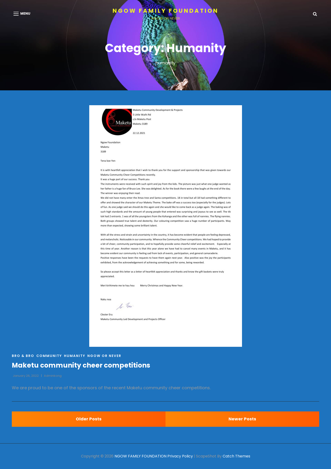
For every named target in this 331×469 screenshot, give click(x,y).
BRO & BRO (23, 355)
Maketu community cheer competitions (81, 365)
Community (49, 355)
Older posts (89, 419)
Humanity (74, 355)
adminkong (53, 375)
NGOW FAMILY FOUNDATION (166, 11)
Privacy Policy (180, 456)
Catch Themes (236, 456)
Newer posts (242, 419)
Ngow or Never (104, 355)
